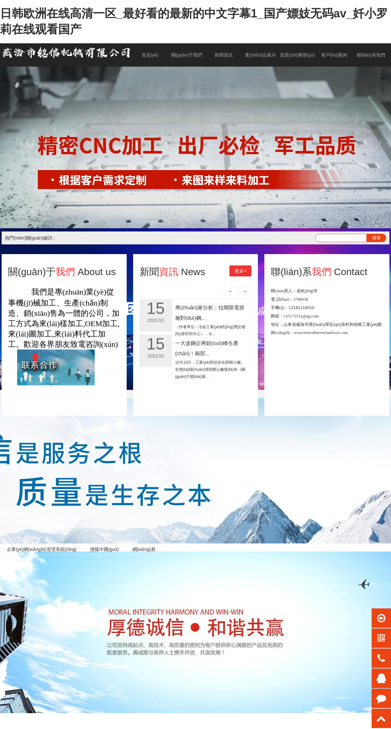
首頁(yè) (150, 55)
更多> (240, 270)
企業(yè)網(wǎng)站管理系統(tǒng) (42, 549)
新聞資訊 (224, 55)
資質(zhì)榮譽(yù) (297, 55)
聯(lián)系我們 (371, 55)
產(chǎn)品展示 (260, 55)
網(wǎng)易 (143, 549)
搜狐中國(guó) (104, 549)
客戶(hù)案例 (334, 55)
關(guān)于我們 (186, 55)
